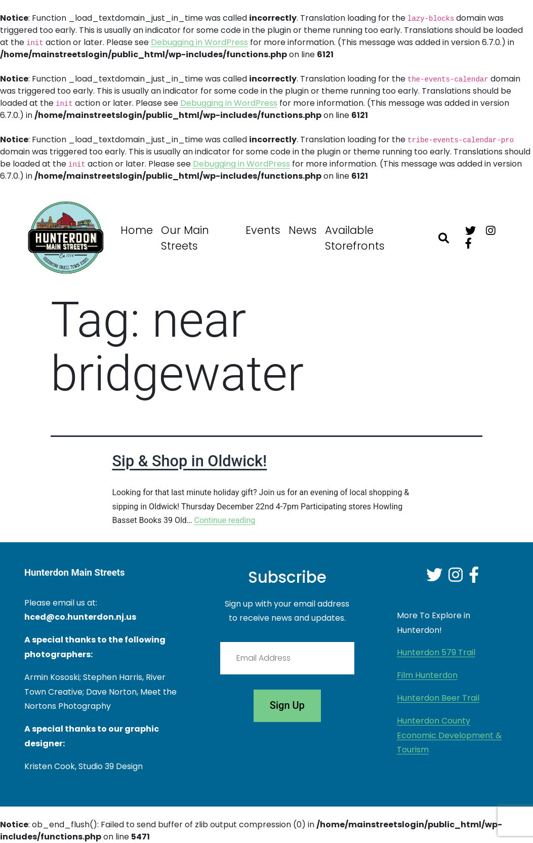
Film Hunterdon (427, 675)
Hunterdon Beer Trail (438, 698)
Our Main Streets (185, 238)
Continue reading (224, 520)
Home (136, 230)
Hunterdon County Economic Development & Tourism (449, 735)
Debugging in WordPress (199, 42)
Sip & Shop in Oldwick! (189, 461)
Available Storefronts (355, 238)
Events (262, 230)
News (303, 230)
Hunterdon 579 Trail (436, 652)
